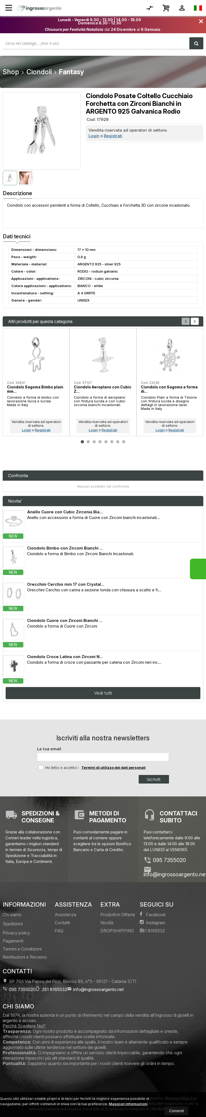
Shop (11, 72)
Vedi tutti (103, 693)
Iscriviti (153, 779)
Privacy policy (16, 933)
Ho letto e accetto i (59, 767)
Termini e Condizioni (22, 949)
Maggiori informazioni (128, 1104)
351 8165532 (152, 930)
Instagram (152, 922)
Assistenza (65, 914)
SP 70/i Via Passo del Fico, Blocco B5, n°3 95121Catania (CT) (70, 981)
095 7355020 (169, 860)
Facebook (153, 914)
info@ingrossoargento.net (95, 989)
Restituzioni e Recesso (25, 957)
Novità (106, 922)
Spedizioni (13, 923)
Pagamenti (13, 941)
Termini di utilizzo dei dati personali (113, 767)
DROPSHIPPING (117, 930)
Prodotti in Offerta (117, 914)
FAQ (59, 930)
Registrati (113, 135)
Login (94, 135)
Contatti (62, 922)
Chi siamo (12, 914)
